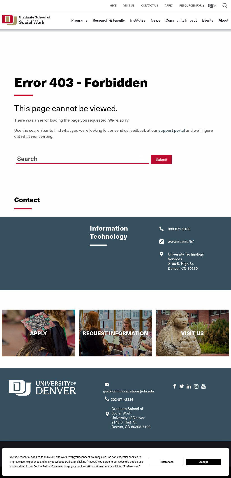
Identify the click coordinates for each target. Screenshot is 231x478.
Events (207, 20)
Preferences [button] (131, 466)
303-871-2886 (122, 399)
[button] (191, 5)
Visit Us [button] (128, 5)
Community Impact (181, 20)
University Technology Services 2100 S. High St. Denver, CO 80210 (186, 261)
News (155, 20)
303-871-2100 (179, 228)
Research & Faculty (109, 20)
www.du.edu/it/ (181, 241)
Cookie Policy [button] (41, 466)
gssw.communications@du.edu (128, 390)
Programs (79, 20)
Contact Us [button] (149, 5)
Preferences (166, 462)
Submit (161, 159)
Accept (203, 462)
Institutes (137, 20)
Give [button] (113, 5)
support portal (171, 130)
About (223, 20)
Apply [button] (169, 5)
